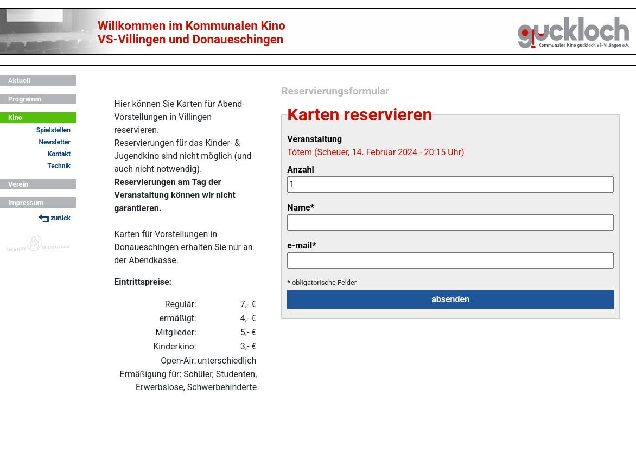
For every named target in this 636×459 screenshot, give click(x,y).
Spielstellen (53, 130)
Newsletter (55, 142)
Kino (15, 117)
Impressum (25, 203)
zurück (55, 218)
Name (300, 207)
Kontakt (59, 154)
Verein (18, 184)
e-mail (301, 245)
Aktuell (19, 80)
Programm (24, 99)
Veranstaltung (314, 139)
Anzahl (300, 169)
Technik (59, 166)
